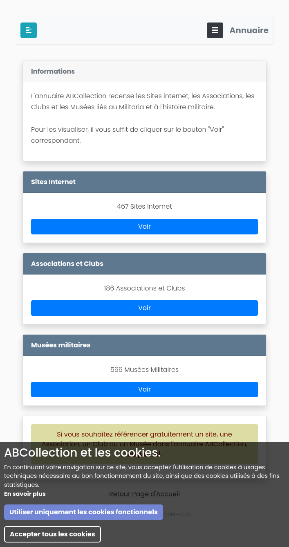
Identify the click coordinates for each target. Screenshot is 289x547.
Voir (144, 226)
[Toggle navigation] (215, 30)
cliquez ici (143, 454)
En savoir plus (25, 536)
